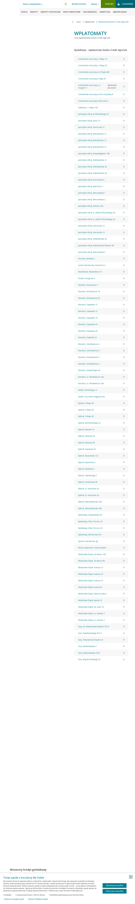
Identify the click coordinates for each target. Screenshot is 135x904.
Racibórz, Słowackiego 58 (101, 370)
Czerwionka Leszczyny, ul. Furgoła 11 (101, 86)
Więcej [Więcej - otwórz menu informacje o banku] (94, 4)
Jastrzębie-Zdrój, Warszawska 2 (101, 252)
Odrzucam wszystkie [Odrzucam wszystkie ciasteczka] (114, 891)
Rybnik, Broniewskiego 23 (101, 423)
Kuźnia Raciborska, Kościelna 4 (101, 265)
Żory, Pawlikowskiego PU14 (101, 633)
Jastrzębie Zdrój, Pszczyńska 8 (101, 179)
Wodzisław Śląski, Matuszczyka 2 (101, 593)
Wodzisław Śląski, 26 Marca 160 (101, 554)
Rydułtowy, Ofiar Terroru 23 (101, 521)
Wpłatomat (90, 22)
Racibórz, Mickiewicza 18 (101, 291)
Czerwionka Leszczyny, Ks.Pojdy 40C (101, 72)
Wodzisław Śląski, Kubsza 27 (101, 567)
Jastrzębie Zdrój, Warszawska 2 (101, 199)
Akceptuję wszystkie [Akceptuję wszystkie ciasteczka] (114, 885)
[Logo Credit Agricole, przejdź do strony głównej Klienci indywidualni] (10, 8)
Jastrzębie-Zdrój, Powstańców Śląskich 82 (101, 245)
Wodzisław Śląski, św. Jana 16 (101, 607)
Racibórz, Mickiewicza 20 (101, 298)
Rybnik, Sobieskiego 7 (101, 475)
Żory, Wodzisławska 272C (101, 653)
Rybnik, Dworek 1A (101, 429)
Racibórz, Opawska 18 (101, 318)
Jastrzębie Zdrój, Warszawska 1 (101, 193)
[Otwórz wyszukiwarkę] (66, 4)
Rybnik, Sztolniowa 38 (101, 482)
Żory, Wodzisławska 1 (101, 646)
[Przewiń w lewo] (73, 21)
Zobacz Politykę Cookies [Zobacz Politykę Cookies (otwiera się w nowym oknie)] (38, 899)
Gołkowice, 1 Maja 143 (101, 107)
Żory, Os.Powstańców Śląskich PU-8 (101, 626)
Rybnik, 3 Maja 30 (101, 403)
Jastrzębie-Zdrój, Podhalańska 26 (101, 239)
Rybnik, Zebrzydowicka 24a (101, 501)
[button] (131, 877)
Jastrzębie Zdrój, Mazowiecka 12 (101, 133)
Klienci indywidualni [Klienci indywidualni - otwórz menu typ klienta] (32, 4)
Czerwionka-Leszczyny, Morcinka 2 (101, 101)
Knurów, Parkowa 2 (101, 258)
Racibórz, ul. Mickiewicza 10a (101, 377)
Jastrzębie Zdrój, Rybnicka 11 (101, 186)
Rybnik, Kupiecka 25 (101, 449)
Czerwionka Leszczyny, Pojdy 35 (101, 78)
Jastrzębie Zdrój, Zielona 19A (101, 206)
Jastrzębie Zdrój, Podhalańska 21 (101, 160)
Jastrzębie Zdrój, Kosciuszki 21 (101, 127)
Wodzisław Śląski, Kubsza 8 (101, 587)
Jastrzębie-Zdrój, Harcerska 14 (101, 225)
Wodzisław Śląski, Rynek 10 (101, 600)
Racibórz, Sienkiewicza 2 (101, 344)
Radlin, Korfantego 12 (101, 390)
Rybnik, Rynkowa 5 (101, 469)
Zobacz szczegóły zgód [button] (14, 899)
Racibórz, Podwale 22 (101, 337)
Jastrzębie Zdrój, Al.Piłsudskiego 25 (101, 114)
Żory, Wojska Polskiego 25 (101, 659)
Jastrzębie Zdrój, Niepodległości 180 (101, 153)
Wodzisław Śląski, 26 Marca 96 (101, 561)
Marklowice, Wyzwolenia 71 (101, 271)
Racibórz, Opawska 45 (101, 324)
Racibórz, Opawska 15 (101, 304)
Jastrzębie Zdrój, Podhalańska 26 (101, 166)
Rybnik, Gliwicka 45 (101, 436)
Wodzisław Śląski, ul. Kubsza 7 (101, 613)
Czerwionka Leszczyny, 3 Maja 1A (101, 59)
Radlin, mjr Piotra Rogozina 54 (101, 396)
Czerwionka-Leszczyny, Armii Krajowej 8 (101, 94)
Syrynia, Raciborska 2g (101, 541)
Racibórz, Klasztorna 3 (101, 285)
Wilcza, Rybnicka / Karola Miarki (101, 547)
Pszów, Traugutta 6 (101, 278)
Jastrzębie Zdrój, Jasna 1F (101, 120)
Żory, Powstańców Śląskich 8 (101, 639)
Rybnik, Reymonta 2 (101, 462)
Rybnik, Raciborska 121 (101, 455)
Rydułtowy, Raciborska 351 (101, 534)
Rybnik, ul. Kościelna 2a (101, 488)
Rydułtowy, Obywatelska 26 (101, 515)
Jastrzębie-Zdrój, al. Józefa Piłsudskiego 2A (101, 212)
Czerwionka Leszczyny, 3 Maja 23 (101, 65)
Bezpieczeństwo (79, 4)
